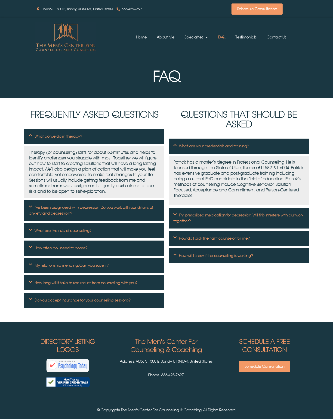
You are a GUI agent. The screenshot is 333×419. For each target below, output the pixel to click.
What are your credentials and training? (214, 146)
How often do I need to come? (60, 248)
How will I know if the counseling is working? (216, 255)
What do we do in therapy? (58, 136)
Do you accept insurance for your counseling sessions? (82, 300)
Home (141, 37)
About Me (165, 37)
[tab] (94, 136)
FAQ (221, 37)
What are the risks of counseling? (63, 230)
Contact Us (276, 37)
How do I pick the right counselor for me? (214, 238)
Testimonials (245, 37)
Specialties (196, 37)
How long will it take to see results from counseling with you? (86, 282)
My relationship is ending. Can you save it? (71, 265)
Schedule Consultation (257, 8)
